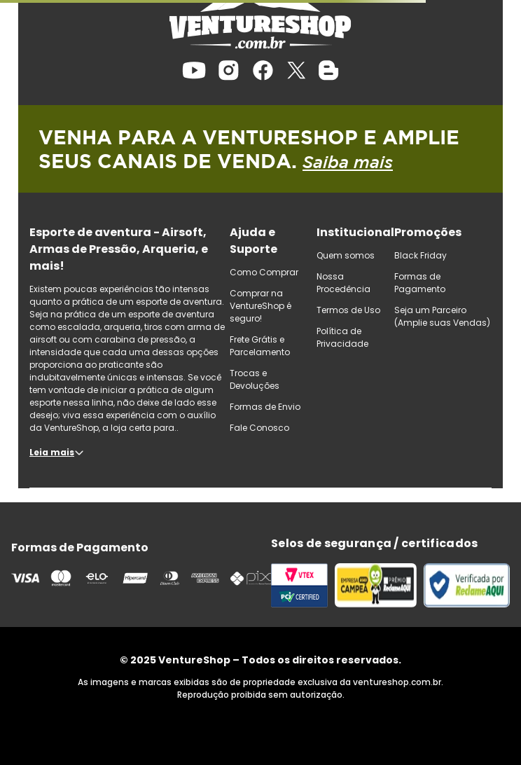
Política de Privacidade (342, 337)
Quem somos (346, 255)
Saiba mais (348, 162)
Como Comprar (264, 272)
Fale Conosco (259, 428)
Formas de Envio (265, 407)
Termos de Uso (348, 310)
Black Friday (420, 255)
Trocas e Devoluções (254, 379)
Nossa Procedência (343, 282)
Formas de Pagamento (419, 282)
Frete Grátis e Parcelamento (260, 345)
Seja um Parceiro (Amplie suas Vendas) (442, 316)
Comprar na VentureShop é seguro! (260, 305)
